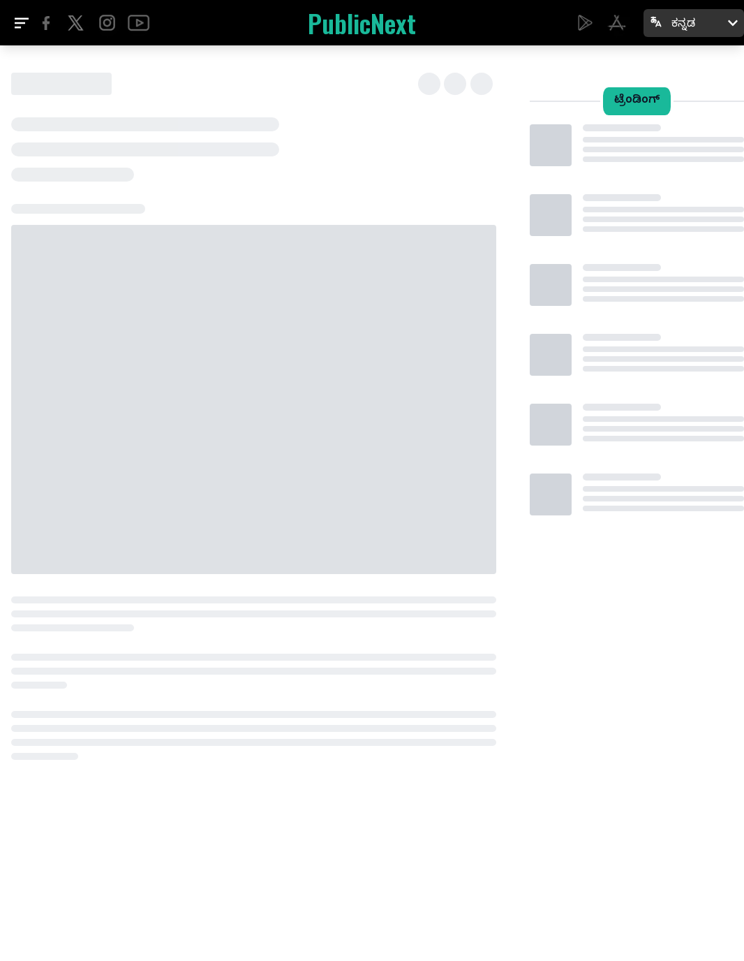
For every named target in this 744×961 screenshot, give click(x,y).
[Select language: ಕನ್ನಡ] (693, 23)
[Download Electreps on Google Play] (585, 22)
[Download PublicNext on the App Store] (616, 22)
